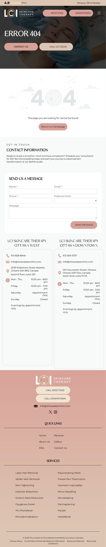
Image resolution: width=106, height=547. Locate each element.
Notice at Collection (76, 541)
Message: (14, 205)
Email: (57, 186)
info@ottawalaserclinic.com (26, 261)
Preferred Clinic (62, 196)
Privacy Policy (16, 541)
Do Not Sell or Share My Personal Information (44, 541)
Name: (12, 186)
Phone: (13, 196)
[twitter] (50, 412)
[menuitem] (44, 435)
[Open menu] (99, 13)
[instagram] (55, 412)
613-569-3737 (70, 255)
